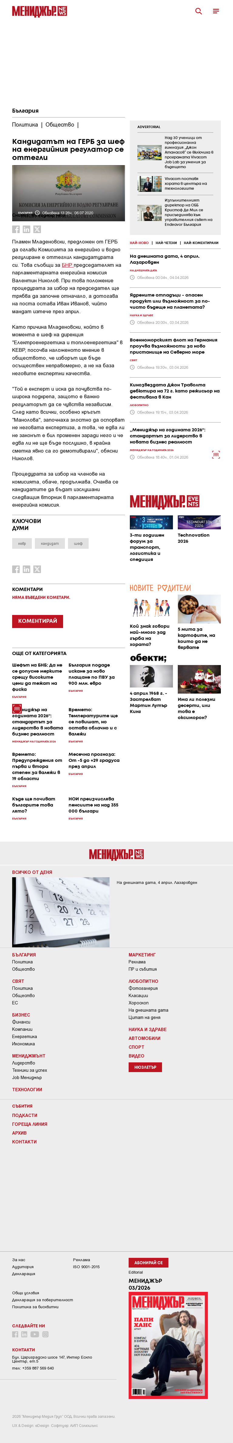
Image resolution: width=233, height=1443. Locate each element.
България (25, 111)
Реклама (137, 962)
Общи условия (25, 1293)
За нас (18, 1260)
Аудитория (23, 1267)
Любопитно (143, 981)
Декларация (23, 1274)
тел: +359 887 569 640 (33, 1368)
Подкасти (24, 1115)
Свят (18, 981)
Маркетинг (142, 954)
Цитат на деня (144, 1017)
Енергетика (24, 1036)
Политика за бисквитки (35, 1307)
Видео (136, 1056)
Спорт (136, 1047)
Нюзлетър (145, 1067)
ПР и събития (143, 969)
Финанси (21, 1022)
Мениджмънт (29, 1056)
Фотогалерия (143, 988)
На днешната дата (148, 1010)
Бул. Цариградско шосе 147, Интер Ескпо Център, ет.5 (52, 1359)
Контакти (24, 1141)
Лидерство (23, 1063)
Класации (138, 995)
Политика (22, 962)
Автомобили (144, 1038)
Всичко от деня (32, 872)
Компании (22, 1029)
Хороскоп (139, 1003)
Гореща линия (29, 1124)
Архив (19, 1133)
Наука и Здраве (148, 1029)
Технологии (27, 1089)
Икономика (23, 1044)
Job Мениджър (27, 1077)
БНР (68, 265)
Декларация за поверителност (42, 1300)
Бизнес (21, 1015)
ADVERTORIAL (148, 127)
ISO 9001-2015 (86, 1267)
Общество (23, 969)
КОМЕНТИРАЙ (37, 621)
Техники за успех (29, 1070)
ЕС (15, 1003)
